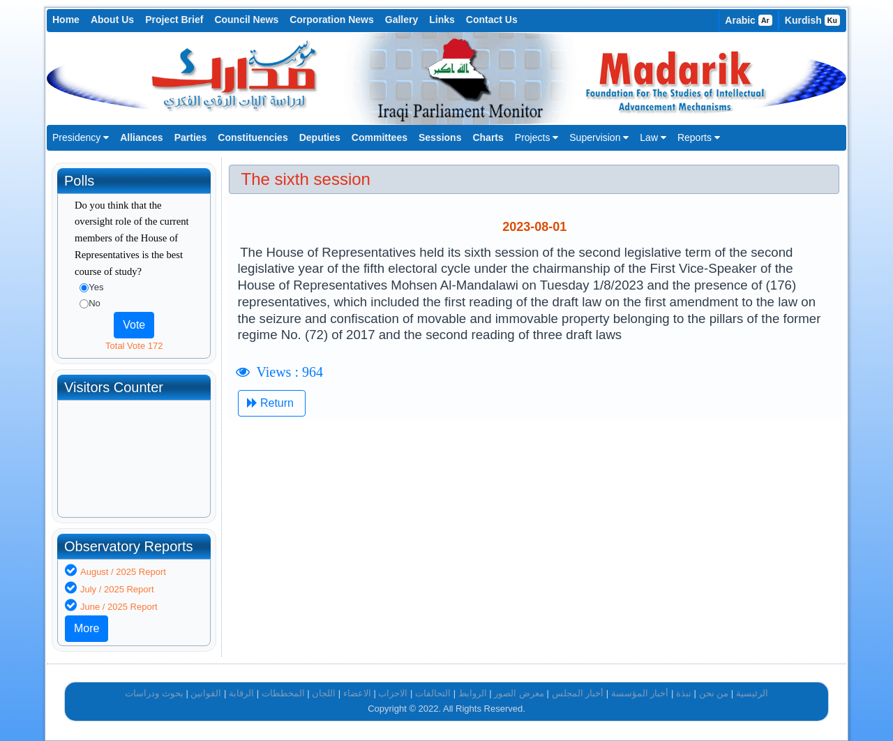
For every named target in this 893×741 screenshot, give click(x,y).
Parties (190, 137)
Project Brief (174, 19)
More (86, 628)
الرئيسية (752, 693)
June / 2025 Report (119, 606)
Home (66, 19)
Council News (246, 19)
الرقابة (241, 693)
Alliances (141, 137)
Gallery (401, 19)
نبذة (683, 693)
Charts (487, 137)
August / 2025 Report (123, 572)
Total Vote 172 (134, 345)
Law (653, 137)
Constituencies (252, 137)
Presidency (80, 137)
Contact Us (492, 19)
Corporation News (332, 19)
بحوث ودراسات (154, 693)
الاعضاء (357, 693)
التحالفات (433, 693)
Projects (536, 137)
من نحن (714, 693)
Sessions (440, 137)
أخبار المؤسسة (640, 693)
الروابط (472, 693)
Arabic (748, 20)
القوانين (205, 693)
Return (272, 403)
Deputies (319, 137)
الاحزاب (392, 693)
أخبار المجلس (578, 693)
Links (442, 19)
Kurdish (812, 20)
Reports (698, 137)
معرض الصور (519, 693)
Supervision (599, 137)
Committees (379, 137)
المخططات (283, 693)
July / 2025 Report (117, 589)
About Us (112, 19)
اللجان (324, 693)
